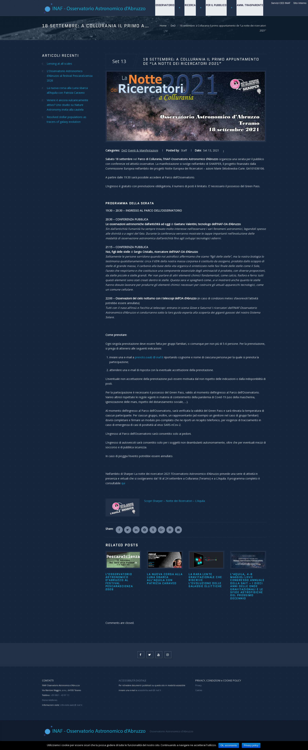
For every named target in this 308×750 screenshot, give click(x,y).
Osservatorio (163, 23)
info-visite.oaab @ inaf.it (71, 705)
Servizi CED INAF (281, 3)
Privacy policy (251, 745)
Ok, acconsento (229, 745)
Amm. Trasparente (249, 23)
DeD (124, 150)
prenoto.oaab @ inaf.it (149, 357)
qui (123, 483)
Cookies (198, 690)
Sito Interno (299, 3)
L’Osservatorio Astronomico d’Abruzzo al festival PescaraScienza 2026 (119, 581)
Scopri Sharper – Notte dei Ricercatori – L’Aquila (174, 501)
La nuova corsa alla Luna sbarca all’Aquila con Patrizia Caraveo (164, 578)
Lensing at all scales (59, 63)
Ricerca (189, 23)
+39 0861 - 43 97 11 (59, 695)
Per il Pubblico (215, 23)
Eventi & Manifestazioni (143, 150)
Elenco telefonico (49, 700)
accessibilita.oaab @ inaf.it (149, 690)
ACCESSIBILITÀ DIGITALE (132, 680)
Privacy (198, 685)
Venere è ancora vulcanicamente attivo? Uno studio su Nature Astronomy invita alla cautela (67, 104)
